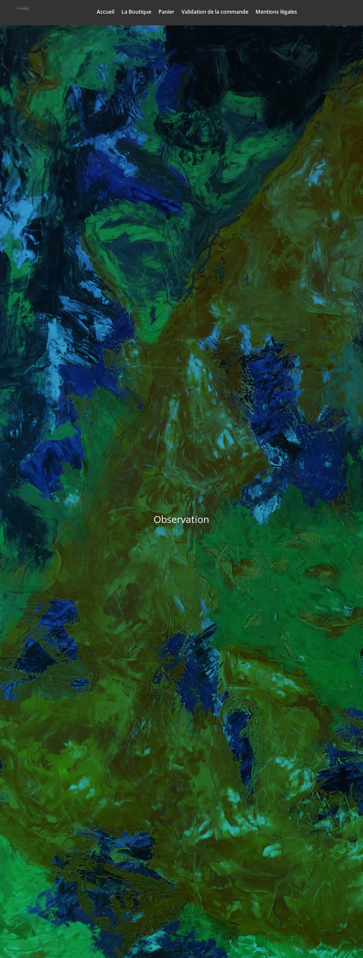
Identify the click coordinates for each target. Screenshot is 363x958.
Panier (166, 12)
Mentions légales (276, 12)
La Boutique (136, 12)
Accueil (105, 12)
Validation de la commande (215, 12)
